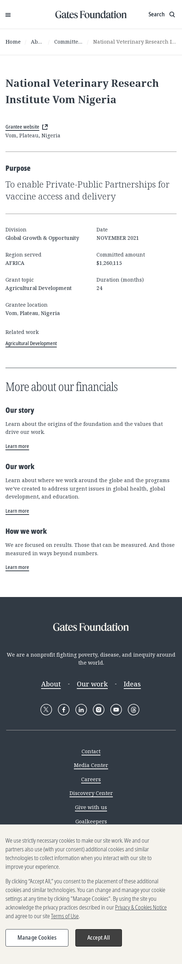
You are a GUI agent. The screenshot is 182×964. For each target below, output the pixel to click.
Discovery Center (91, 793)
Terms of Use (65, 919)
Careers (91, 779)
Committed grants (68, 41)
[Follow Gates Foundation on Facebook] (63, 709)
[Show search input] (163, 14)
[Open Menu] (8, 14)
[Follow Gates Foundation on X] (46, 709)
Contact (91, 751)
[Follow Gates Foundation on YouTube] (116, 709)
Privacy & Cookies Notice (141, 910)
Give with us (91, 807)
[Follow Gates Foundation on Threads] (133, 709)
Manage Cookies (36, 940)
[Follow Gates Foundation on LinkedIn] (81, 709)
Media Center (91, 765)
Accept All (98, 940)
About (37, 41)
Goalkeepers (91, 821)
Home (13, 41)
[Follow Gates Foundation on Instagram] (98, 709)
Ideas (132, 683)
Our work (92, 683)
